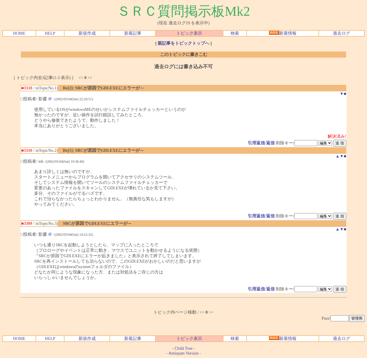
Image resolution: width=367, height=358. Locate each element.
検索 (235, 33)
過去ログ (341, 33)
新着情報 (282, 33)
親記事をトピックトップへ (183, 43)
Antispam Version (183, 353)
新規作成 (87, 33)
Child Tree (183, 348)
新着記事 (132, 33)
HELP (50, 33)
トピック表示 (189, 33)
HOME (19, 33)
